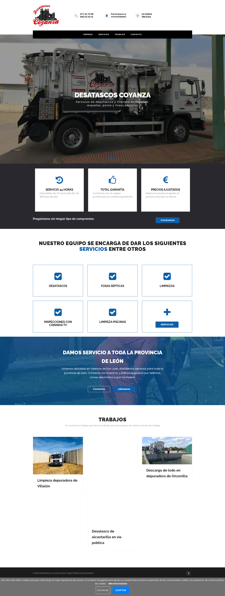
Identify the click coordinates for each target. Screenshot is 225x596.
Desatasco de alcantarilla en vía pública (106, 537)
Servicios (103, 34)
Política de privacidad (83, 573)
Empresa (88, 34)
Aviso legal (66, 573)
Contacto (181, 15)
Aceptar (121, 590)
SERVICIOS (167, 324)
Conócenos (167, 220)
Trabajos (120, 34)
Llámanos (124, 389)
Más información (117, 583)
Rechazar (102, 590)
